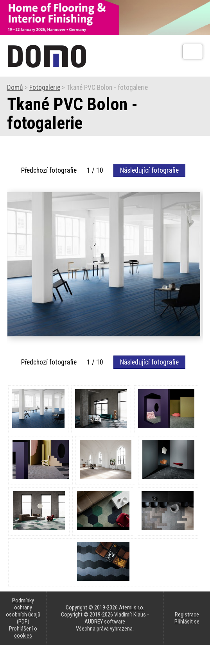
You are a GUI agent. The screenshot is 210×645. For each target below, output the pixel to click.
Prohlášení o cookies (23, 632)
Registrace (187, 614)
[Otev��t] (192, 51)
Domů (15, 87)
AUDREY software (104, 621)
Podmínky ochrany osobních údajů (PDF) (23, 611)
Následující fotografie (149, 170)
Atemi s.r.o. (131, 607)
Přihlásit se (186, 621)
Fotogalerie (44, 87)
